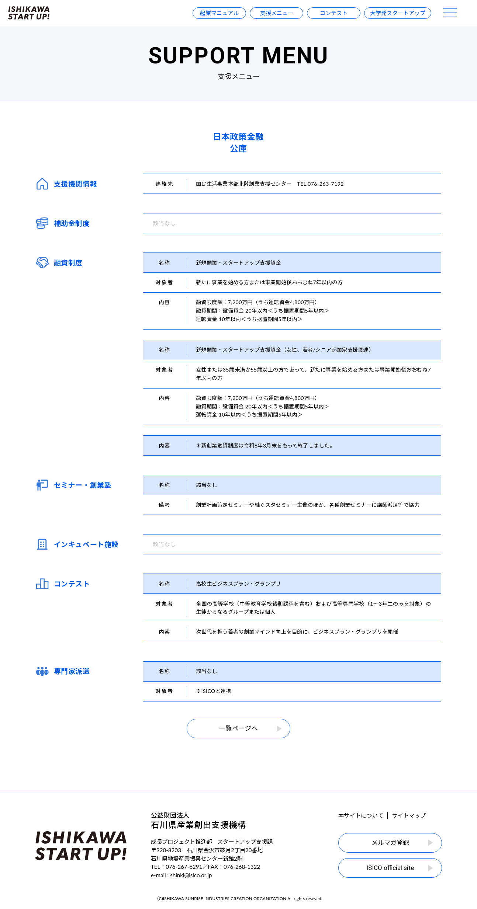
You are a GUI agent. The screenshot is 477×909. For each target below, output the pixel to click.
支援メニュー (276, 13)
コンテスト (334, 13)
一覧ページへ (250, 728)
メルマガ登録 (402, 842)
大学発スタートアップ (397, 13)
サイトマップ (409, 815)
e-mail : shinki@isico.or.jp (181, 875)
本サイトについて (360, 815)
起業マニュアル (219, 13)
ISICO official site (399, 867)
